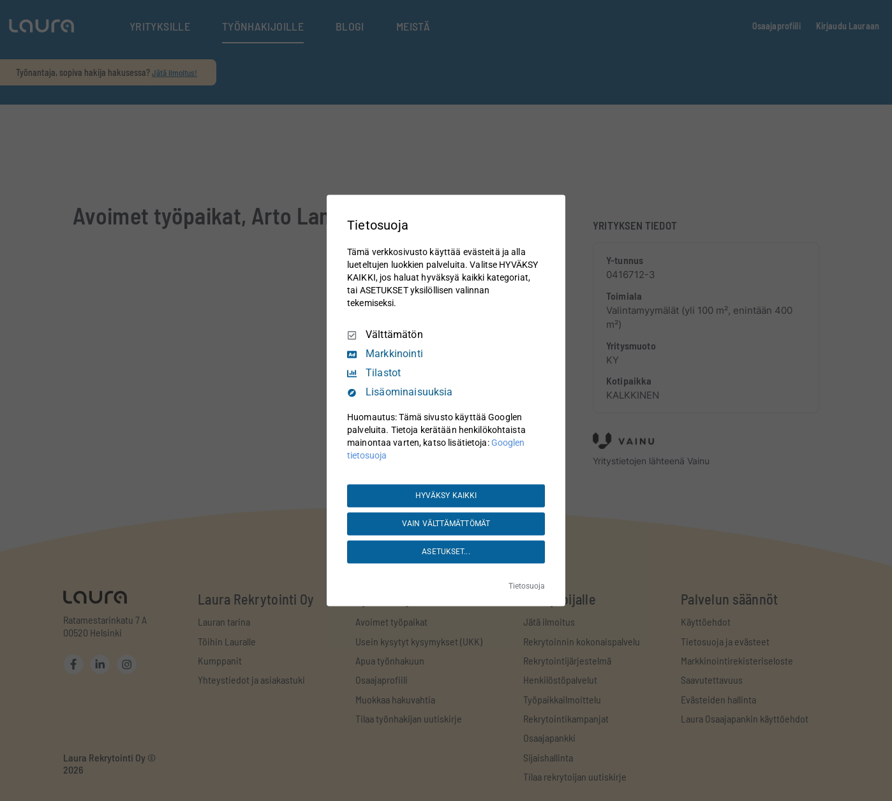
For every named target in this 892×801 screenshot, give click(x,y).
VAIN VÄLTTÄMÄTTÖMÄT (446, 523)
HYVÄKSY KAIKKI (446, 495)
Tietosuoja (527, 587)
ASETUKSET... (446, 551)
